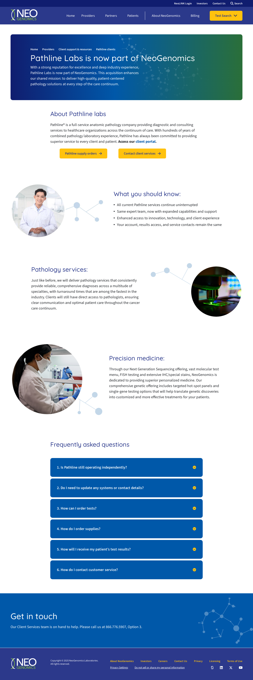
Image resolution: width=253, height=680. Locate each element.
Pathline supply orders (81, 153)
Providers (88, 15)
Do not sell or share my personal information (160, 667)
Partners (111, 15)
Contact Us (219, 3)
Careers (162, 661)
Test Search (223, 15)
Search (238, 3)
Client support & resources (75, 49)
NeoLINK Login (183, 3)
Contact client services (139, 153)
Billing (195, 15)
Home (70, 15)
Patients (133, 15)
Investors (202, 3)
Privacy (198, 661)
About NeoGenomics (166, 15)
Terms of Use (234, 661)
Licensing (214, 661)
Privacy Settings (119, 667)
